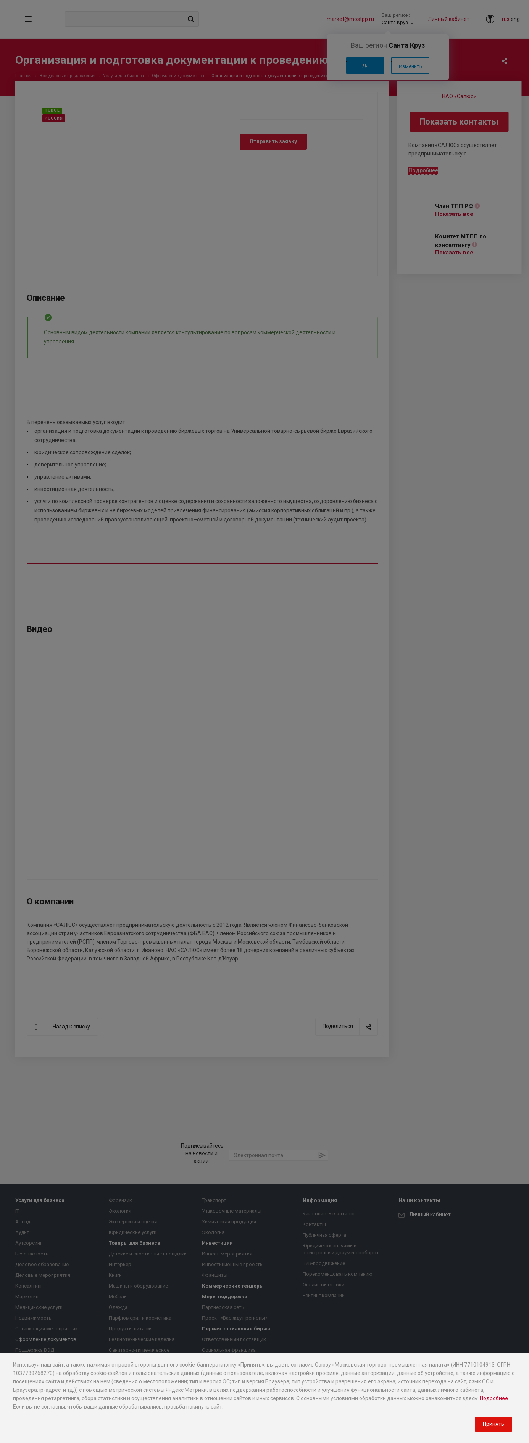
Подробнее (494, 1398)
